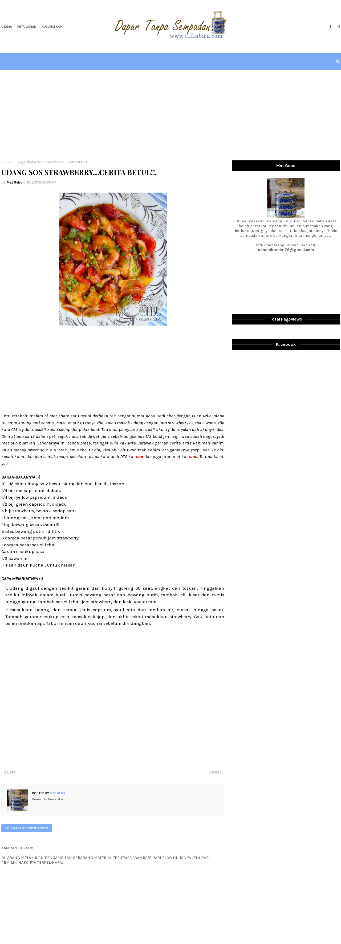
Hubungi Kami (52, 26)
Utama (6, 26)
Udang (18, 162)
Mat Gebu (14, 182)
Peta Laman (26, 26)
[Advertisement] (170, 115)
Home (5, 162)
